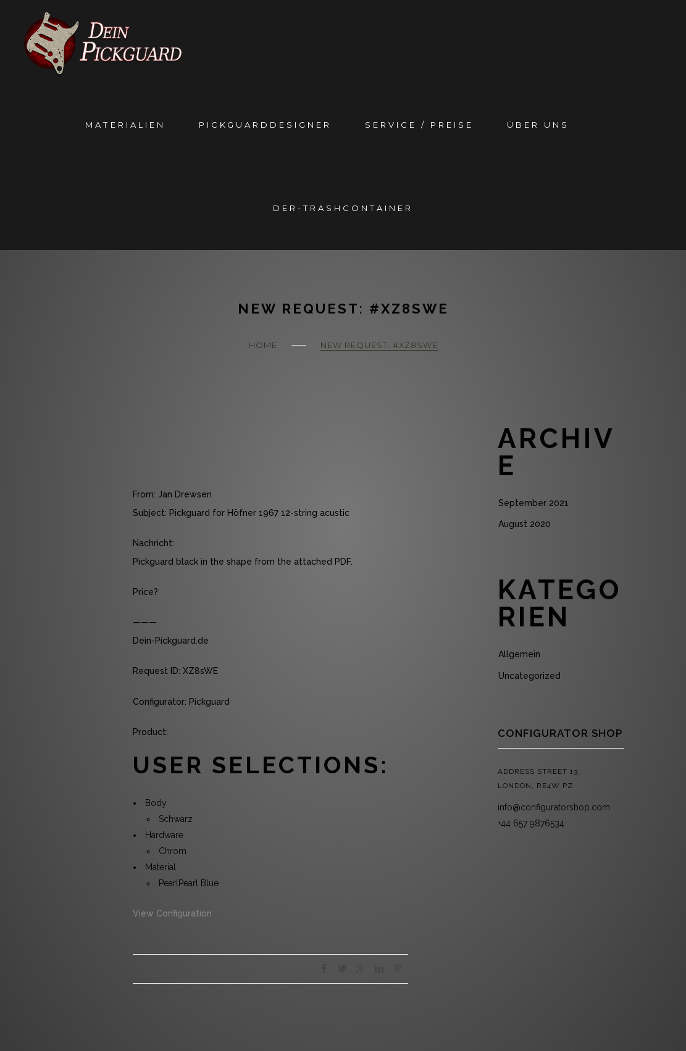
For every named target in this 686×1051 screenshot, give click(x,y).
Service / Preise (419, 125)
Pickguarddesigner (265, 125)
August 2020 (524, 524)
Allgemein (519, 654)
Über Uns (538, 125)
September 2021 (533, 503)
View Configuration (172, 913)
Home (263, 345)
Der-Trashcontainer (343, 208)
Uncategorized (529, 676)
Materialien (125, 125)
